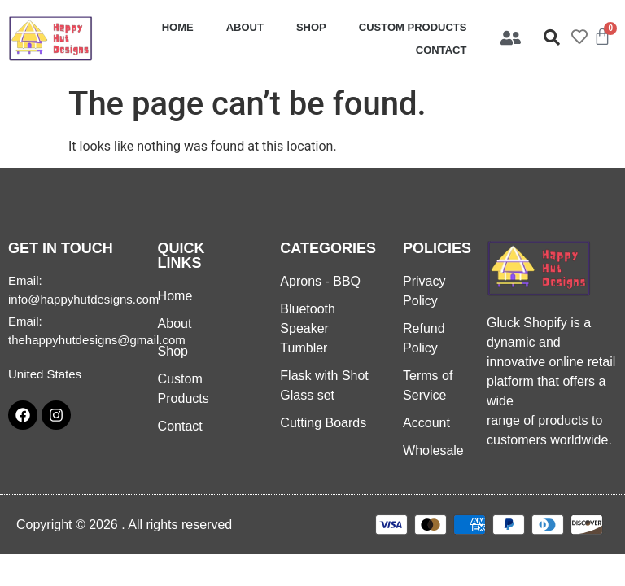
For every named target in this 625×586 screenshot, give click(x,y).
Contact (441, 50)
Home (178, 27)
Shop (311, 27)
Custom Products (413, 27)
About (245, 27)
